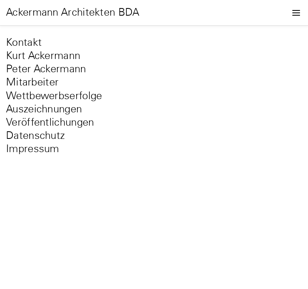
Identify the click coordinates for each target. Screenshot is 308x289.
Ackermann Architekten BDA (73, 13)
